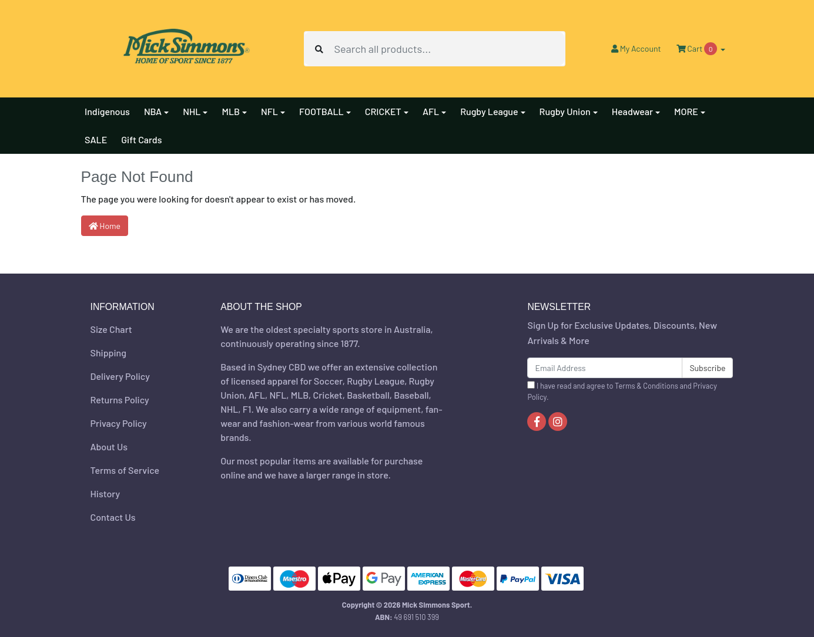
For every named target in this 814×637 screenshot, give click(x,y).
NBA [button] (153, 111)
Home (105, 226)
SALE (96, 139)
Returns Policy (120, 399)
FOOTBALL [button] (321, 111)
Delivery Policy (120, 376)
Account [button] (636, 48)
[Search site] (319, 48)
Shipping (108, 352)
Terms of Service (125, 470)
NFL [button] (269, 111)
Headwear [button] (632, 111)
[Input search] (449, 48)
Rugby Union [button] (565, 111)
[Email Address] (604, 368)
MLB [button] (231, 111)
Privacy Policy (119, 423)
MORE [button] (686, 111)
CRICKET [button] (383, 111)
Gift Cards (141, 139)
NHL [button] (191, 111)
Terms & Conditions (646, 385)
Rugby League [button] (489, 111)
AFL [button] (431, 111)
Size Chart (111, 329)
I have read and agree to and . (621, 391)
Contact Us (113, 517)
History (105, 493)
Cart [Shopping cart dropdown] (697, 48)
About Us (109, 446)
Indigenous (107, 111)
